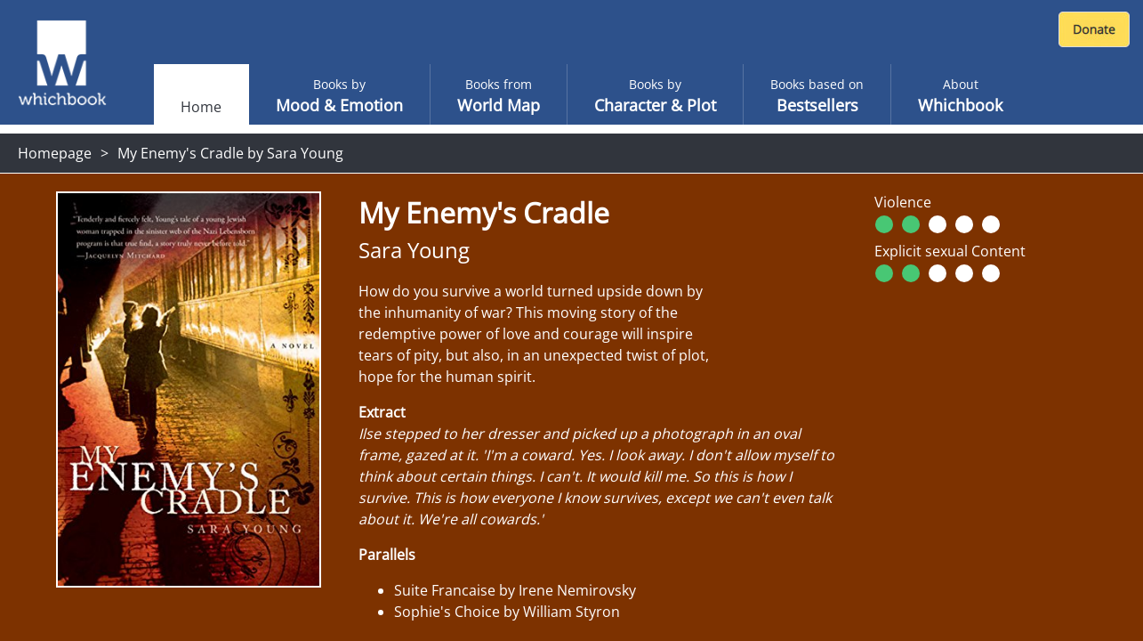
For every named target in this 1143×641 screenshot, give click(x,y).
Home (201, 107)
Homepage (55, 153)
